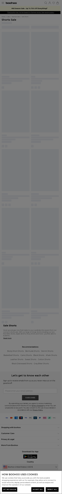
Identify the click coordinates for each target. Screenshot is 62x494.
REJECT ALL (52, 489)
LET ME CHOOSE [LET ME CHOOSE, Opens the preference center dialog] (9, 489)
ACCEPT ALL (38, 489)
